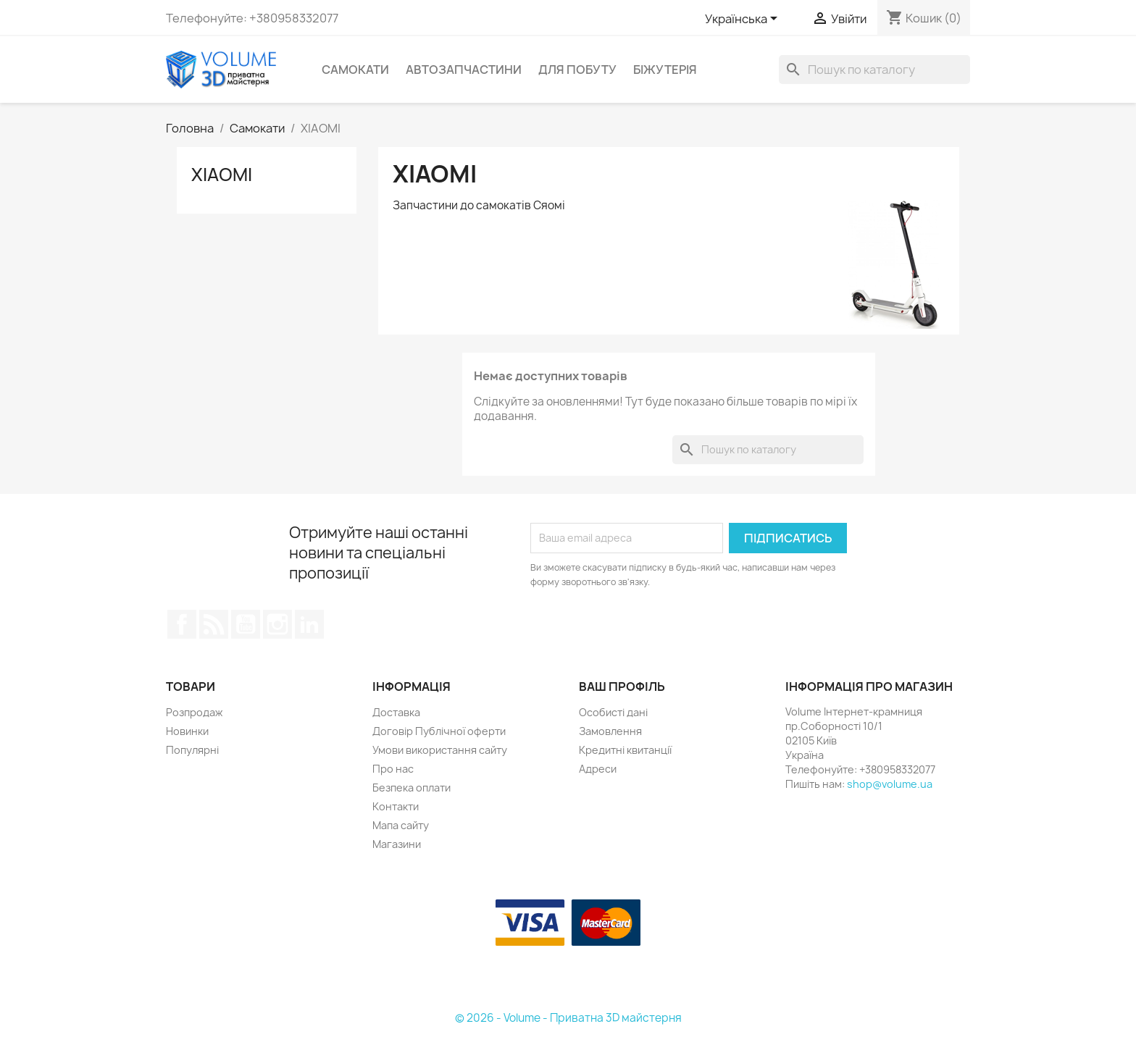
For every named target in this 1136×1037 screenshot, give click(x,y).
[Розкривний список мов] (743, 19)
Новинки (187, 731)
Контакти (395, 806)
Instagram (277, 624)
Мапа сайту (400, 825)
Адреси (598, 769)
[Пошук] (874, 69)
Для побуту (577, 69)
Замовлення (610, 731)
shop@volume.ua (889, 784)
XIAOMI (221, 174)
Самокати (355, 69)
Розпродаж (194, 712)
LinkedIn (309, 624)
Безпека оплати (411, 787)
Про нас (393, 769)
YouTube (245, 624)
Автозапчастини (464, 69)
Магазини (396, 844)
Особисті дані (613, 712)
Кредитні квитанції (625, 750)
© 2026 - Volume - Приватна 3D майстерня (568, 1017)
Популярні (192, 750)
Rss (213, 624)
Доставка (396, 712)
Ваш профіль (622, 686)
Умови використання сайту (439, 750)
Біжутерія (665, 69)
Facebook (181, 624)
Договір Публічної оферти (439, 731)
